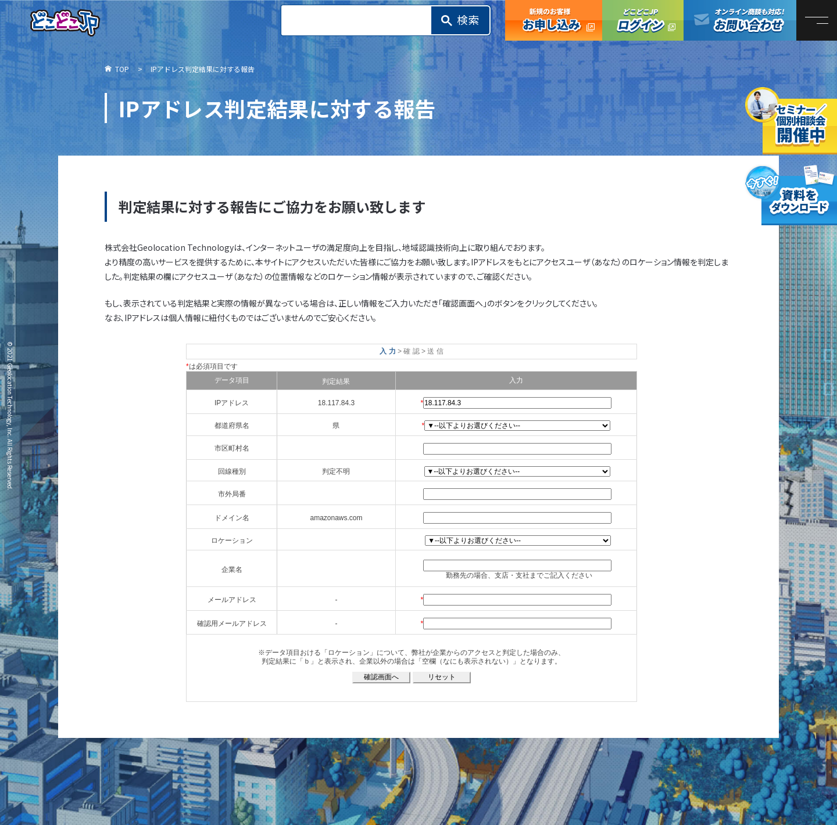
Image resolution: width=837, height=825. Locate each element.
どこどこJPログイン (643, 20)
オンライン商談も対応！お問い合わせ (740, 20)
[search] (359, 20)
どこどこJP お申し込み (553, 20)
